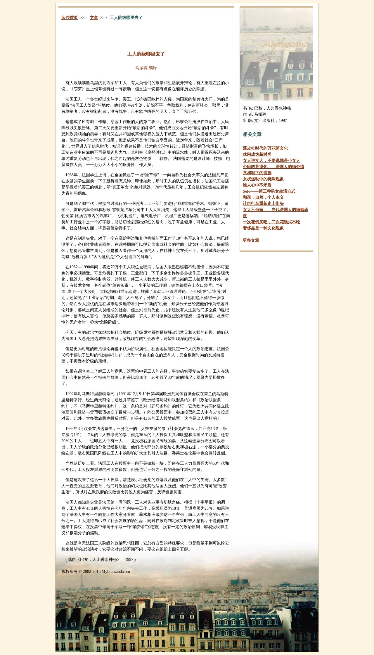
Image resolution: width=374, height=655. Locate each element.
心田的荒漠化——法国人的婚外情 (273, 167)
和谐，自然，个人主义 (263, 197)
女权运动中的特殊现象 (263, 179)
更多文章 (251, 240)
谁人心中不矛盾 (257, 185)
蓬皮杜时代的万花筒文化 (265, 148)
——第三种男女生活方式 (269, 191)
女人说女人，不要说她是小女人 (271, 160)
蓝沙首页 (69, 17)
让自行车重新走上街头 (263, 203)
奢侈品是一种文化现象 (263, 228)
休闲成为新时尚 (257, 154)
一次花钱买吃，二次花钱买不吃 (271, 222)
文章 (94, 17)
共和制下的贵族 (257, 173)
